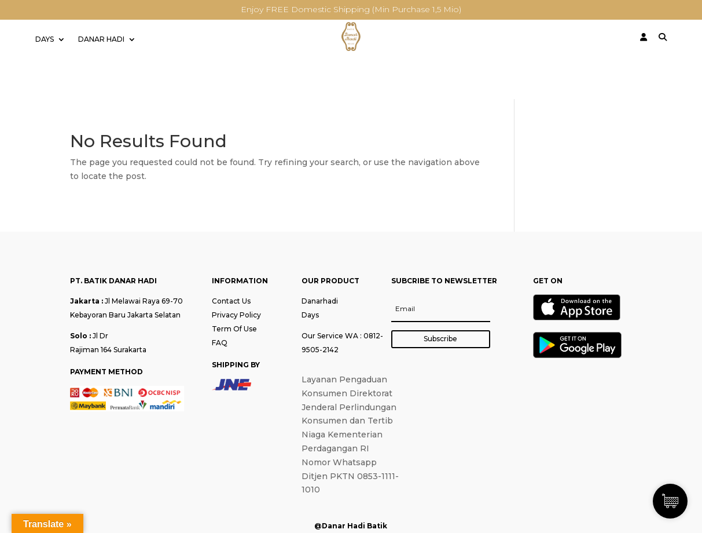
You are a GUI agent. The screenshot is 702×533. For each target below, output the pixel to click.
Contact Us (231, 301)
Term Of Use (234, 328)
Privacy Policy (236, 315)
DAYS (44, 39)
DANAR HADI (101, 39)
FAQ (219, 342)
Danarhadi (320, 301)
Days (310, 315)
